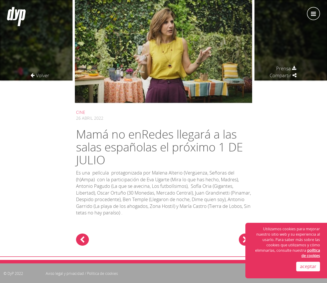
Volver (40, 75)
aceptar (308, 266)
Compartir (283, 75)
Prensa (286, 68)
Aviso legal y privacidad (65, 273)
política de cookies (310, 253)
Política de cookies (102, 273)
